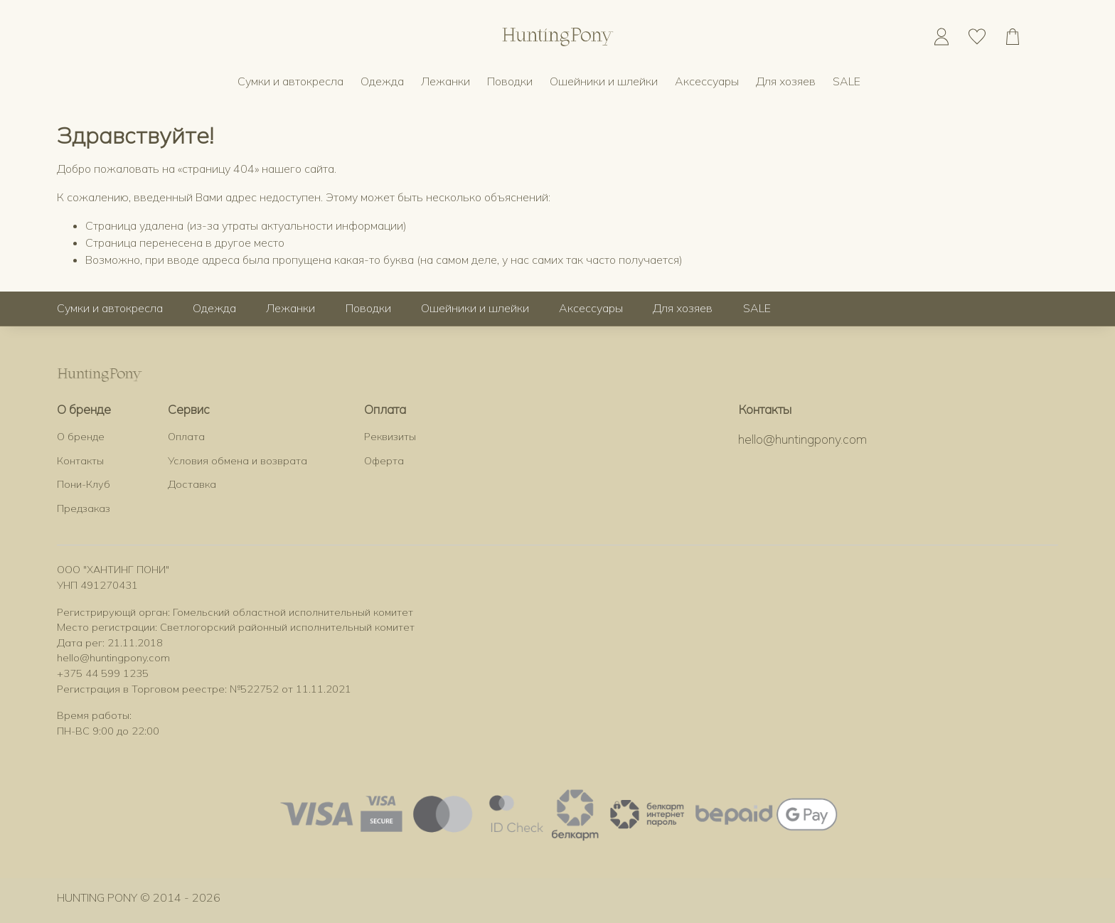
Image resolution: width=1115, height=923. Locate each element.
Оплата (186, 436)
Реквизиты (390, 436)
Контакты (80, 460)
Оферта (384, 460)
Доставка (192, 484)
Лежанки (445, 81)
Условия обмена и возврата (237, 460)
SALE (846, 81)
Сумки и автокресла (290, 81)
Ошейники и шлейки (604, 81)
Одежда (382, 81)
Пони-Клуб (83, 484)
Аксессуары (707, 81)
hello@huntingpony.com (802, 439)
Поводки (510, 81)
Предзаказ (83, 508)
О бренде (81, 436)
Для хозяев (786, 81)
